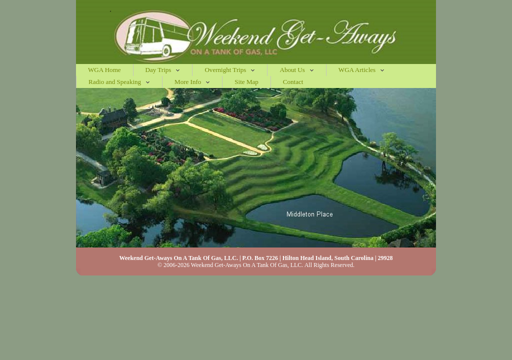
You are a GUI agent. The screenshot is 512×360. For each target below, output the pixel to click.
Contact (293, 82)
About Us (297, 70)
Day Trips (163, 70)
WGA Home (104, 70)
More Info (192, 82)
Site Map (246, 82)
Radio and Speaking (119, 82)
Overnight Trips (229, 70)
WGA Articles (361, 70)
